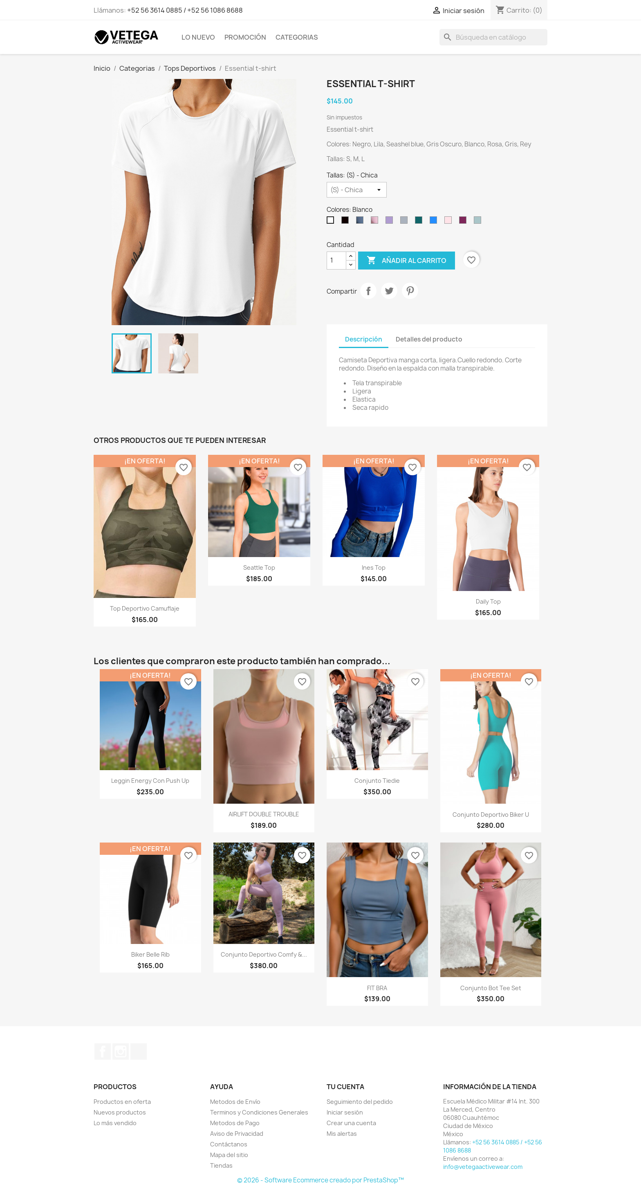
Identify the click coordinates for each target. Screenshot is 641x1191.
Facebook (102, 1051)
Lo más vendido (115, 1123)
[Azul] (361, 222)
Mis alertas (342, 1133)
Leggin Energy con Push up (150, 780)
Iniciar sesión (345, 1112)
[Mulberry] (464, 222)
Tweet (389, 291)
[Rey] (435, 222)
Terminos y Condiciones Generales (259, 1112)
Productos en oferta (122, 1102)
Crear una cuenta (351, 1123)
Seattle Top (259, 567)
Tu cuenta (345, 1086)
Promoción (245, 37)
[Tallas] (357, 190)
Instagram (120, 1051)
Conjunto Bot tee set (490, 988)
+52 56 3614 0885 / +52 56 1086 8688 (185, 10)
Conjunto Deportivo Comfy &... (264, 954)
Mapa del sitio (229, 1155)
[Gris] (405, 222)
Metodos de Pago (235, 1123)
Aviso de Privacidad (236, 1133)
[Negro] (346, 222)
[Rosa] (376, 222)
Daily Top (488, 601)
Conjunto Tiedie (377, 780)
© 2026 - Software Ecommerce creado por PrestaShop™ (320, 1180)
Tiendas (221, 1165)
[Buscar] (493, 37)
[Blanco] (332, 222)
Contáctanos (228, 1144)
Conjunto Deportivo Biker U (491, 814)
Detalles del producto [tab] (429, 339)
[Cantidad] (336, 261)
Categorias (297, 37)
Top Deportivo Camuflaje (144, 608)
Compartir (368, 291)
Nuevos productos (120, 1112)
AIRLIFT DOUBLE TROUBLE (264, 814)
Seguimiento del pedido (360, 1102)
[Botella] (420, 222)
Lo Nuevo (198, 37)
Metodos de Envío (235, 1102)
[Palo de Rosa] (449, 222)
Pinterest (410, 291)
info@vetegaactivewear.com (482, 1167)
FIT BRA (377, 988)
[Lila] (390, 222)
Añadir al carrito (406, 260)
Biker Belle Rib (150, 954)
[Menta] (479, 222)
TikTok (138, 1051)
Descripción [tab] (363, 339)
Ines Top (373, 567)
